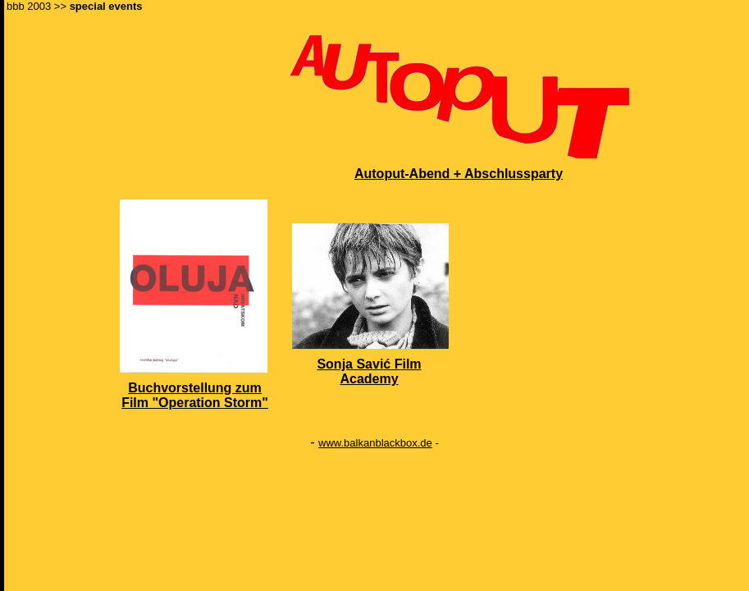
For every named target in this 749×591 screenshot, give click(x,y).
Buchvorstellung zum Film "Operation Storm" (194, 395)
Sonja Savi (350, 364)
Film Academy (380, 371)
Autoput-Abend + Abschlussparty (458, 174)
